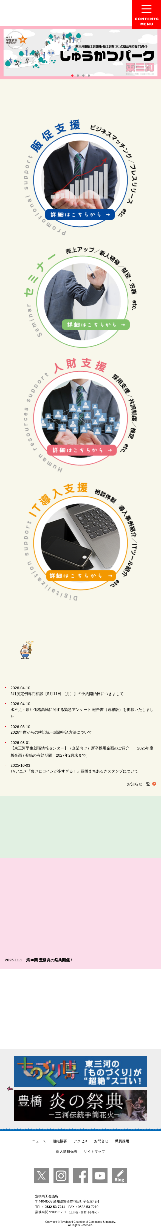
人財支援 (80, 415)
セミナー (80, 297)
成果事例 (28, 827)
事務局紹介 (79, 827)
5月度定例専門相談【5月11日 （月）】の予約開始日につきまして (67, 693)
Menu (146, 14)
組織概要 (60, 1141)
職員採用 (122, 1141)
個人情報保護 (66, 1151)
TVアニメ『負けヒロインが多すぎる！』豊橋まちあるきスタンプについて (74, 771)
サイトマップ (94, 1151)
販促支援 (80, 178)
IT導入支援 (80, 541)
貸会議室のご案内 (131, 827)
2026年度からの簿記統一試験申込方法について (51, 732)
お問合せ (101, 1141)
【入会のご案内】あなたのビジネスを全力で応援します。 (80, 1009)
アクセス (81, 1141)
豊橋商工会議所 (58, 13)
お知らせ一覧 (138, 784)
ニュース (39, 1141)
